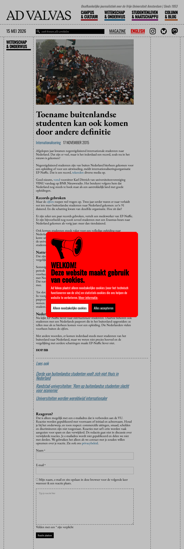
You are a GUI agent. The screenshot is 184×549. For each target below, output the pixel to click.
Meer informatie (88, 297)
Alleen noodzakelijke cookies (70, 308)
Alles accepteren (103, 308)
